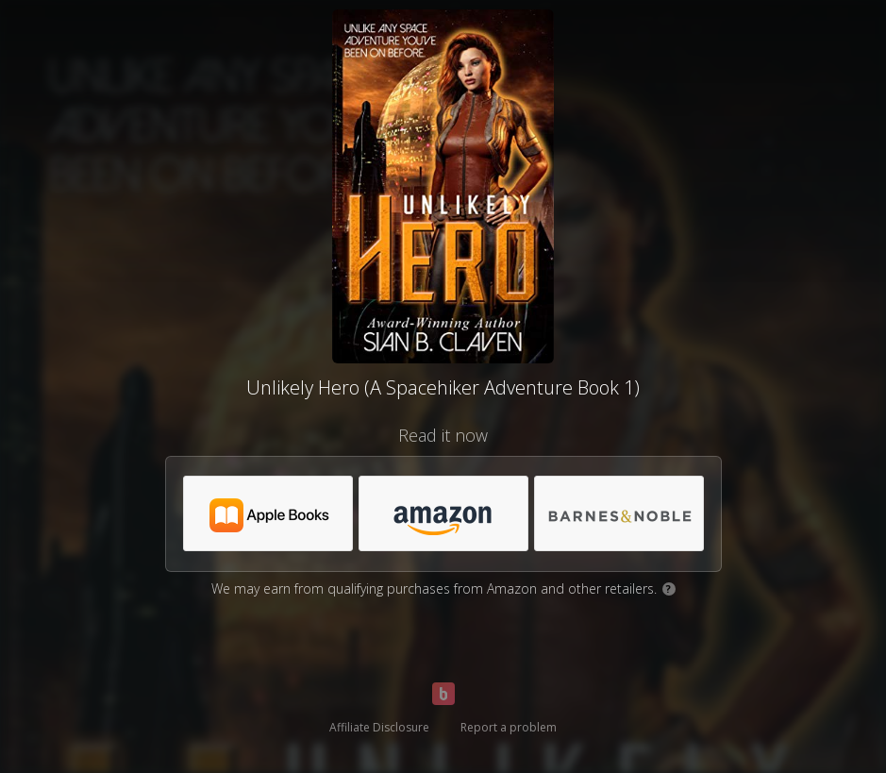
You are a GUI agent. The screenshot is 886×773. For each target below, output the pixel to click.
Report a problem (508, 727)
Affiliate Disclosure (379, 727)
